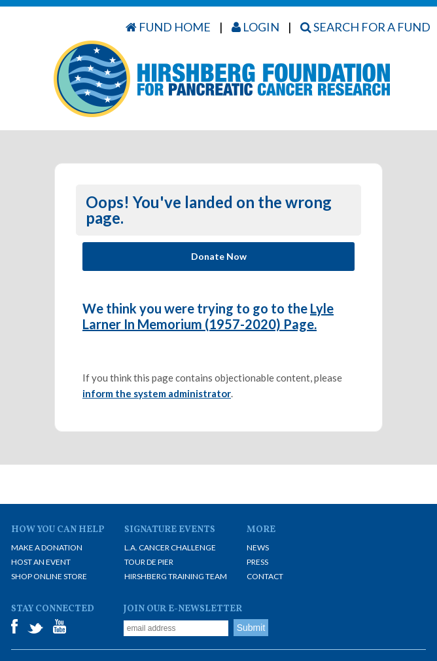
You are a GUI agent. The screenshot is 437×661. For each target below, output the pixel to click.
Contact (265, 576)
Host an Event (41, 562)
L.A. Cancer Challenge (170, 547)
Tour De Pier (148, 562)
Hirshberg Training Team (175, 576)
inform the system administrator (156, 393)
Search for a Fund (365, 27)
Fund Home (168, 27)
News (258, 547)
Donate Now (219, 256)
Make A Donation (46, 547)
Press (257, 562)
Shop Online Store (49, 576)
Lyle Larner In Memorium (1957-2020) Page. (208, 316)
